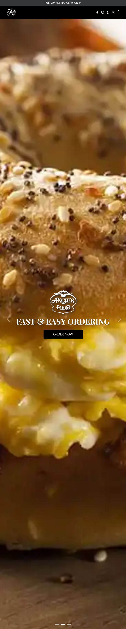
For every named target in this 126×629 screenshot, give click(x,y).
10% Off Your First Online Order (63, 3)
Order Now (63, 334)
